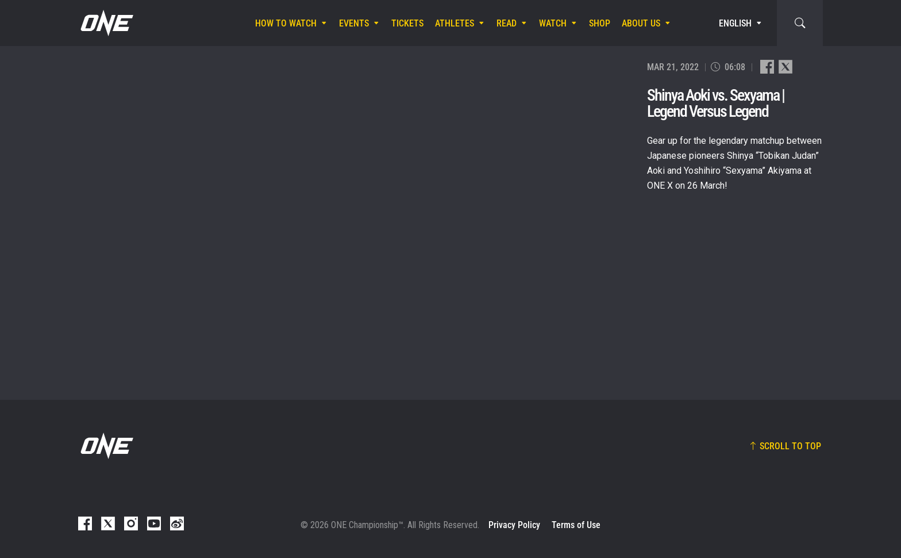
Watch (553, 23)
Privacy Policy (514, 524)
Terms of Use (576, 524)
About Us (641, 23)
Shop (599, 23)
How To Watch (286, 23)
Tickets (407, 23)
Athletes (454, 23)
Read (506, 23)
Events (354, 23)
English (735, 23)
